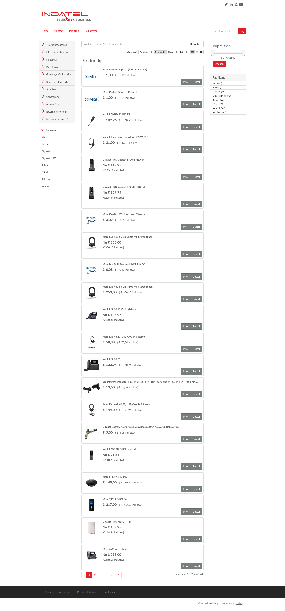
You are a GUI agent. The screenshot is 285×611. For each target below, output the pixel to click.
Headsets (49, 59)
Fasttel (45, 144)
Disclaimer (109, 592)
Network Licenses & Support (58, 119)
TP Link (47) (219, 108)
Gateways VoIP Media (56, 74)
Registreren (91, 30)
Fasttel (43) (218, 87)
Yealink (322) (219, 112)
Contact (58, 30)
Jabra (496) (218, 100)
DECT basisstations (54, 52)
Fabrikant (146, 52)
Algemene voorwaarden (58, 592)
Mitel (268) (218, 104)
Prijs (184, 52)
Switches (48, 89)
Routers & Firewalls (54, 82)
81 (118, 574)
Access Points (51, 104)
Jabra (45, 165)
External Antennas (54, 111)
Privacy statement (87, 592)
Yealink (46, 186)
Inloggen (74, 30)
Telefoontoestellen (54, 44)
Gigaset (46, 151)
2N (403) (217, 83)
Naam (173, 52)
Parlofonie (49, 67)
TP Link (46, 179)
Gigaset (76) (219, 91)
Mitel (45, 172)
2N (43, 137)
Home (45, 30)
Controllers (50, 96)
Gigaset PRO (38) (222, 95)
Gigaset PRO (49, 158)
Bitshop (239, 603)
